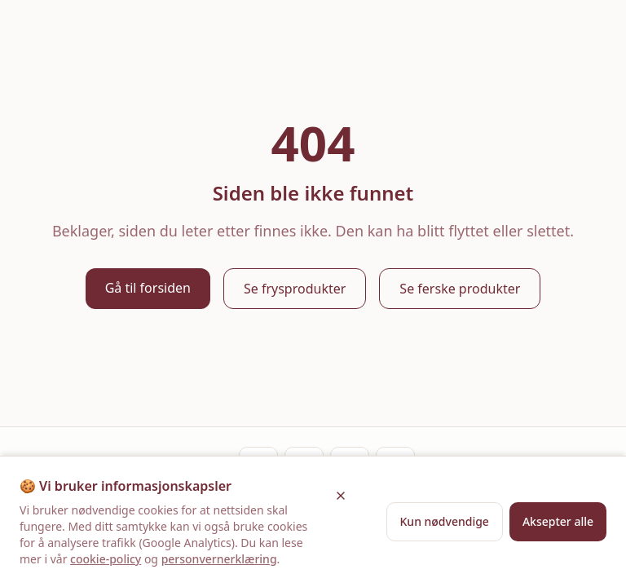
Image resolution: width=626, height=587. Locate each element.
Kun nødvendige (444, 521)
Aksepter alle (557, 521)
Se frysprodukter (295, 289)
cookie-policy (105, 559)
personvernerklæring (219, 559)
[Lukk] (340, 495)
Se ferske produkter (459, 289)
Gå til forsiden (148, 288)
